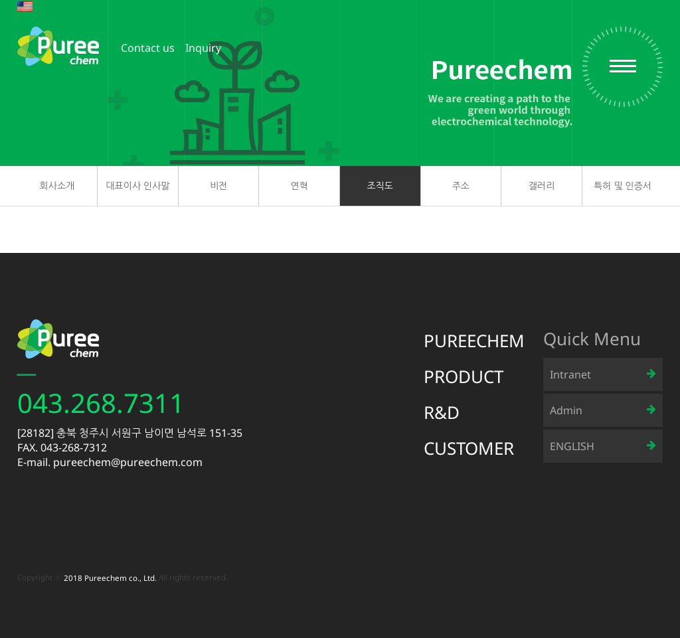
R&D (442, 412)
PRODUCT (463, 376)
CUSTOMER (469, 448)
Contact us (148, 47)
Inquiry (203, 47)
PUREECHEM (474, 341)
